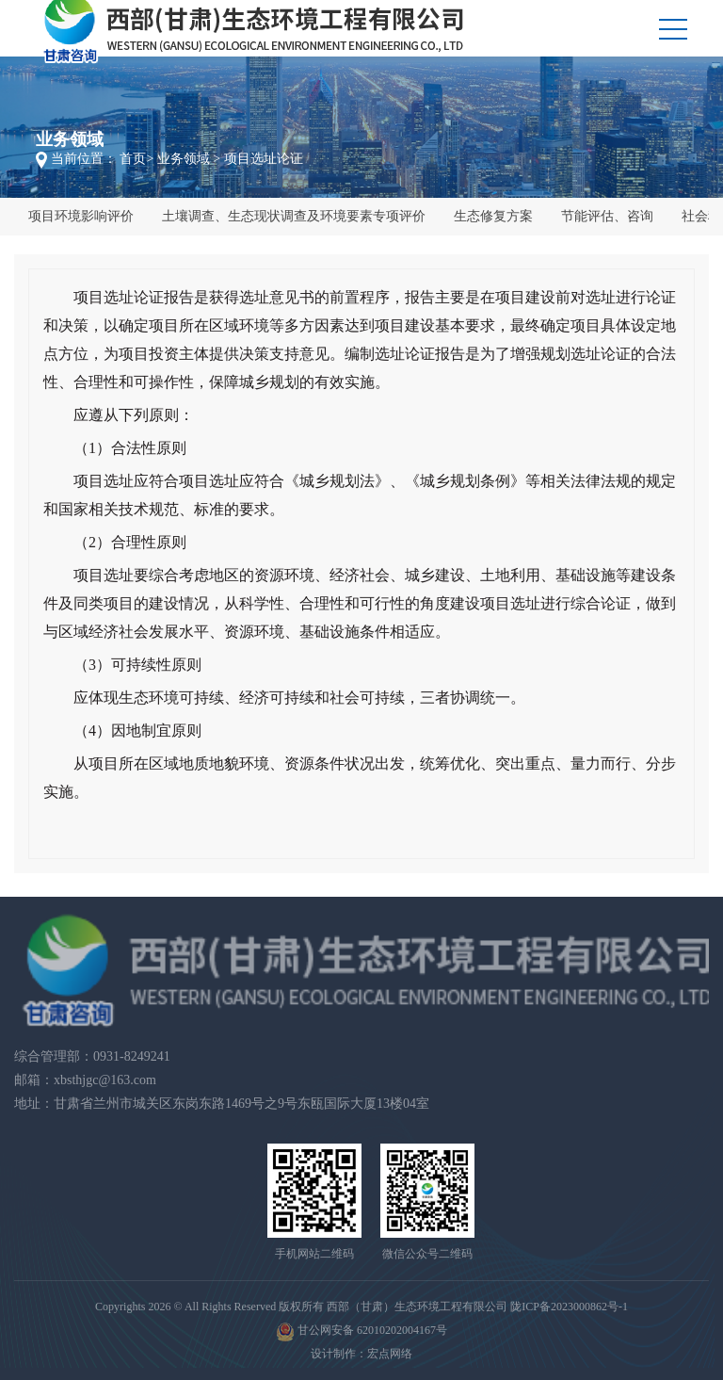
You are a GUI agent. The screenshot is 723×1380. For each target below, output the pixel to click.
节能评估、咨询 (607, 216)
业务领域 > (188, 159)
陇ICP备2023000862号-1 (569, 1306)
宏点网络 (389, 1353)
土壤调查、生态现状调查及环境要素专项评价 (294, 216)
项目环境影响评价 (81, 216)
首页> (136, 159)
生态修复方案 (493, 216)
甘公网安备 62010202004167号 (361, 1332)
